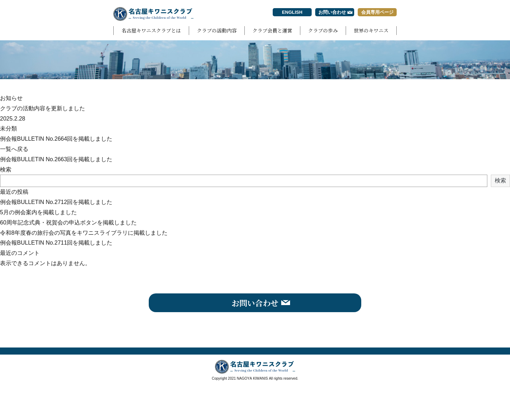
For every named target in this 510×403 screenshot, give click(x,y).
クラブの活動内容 (217, 30)
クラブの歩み (323, 30)
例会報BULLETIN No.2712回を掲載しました (56, 202)
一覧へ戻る (14, 149)
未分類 (8, 128)
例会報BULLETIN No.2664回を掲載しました (56, 139)
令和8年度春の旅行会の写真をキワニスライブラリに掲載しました (84, 233)
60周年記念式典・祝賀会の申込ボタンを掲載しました (68, 223)
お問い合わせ (332, 12)
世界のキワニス (371, 30)
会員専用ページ (377, 12)
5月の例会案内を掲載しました (38, 212)
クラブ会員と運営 (272, 30)
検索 (5, 170)
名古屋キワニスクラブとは (151, 30)
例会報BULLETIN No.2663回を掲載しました (56, 159)
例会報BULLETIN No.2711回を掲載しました (56, 243)
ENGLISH (292, 12)
